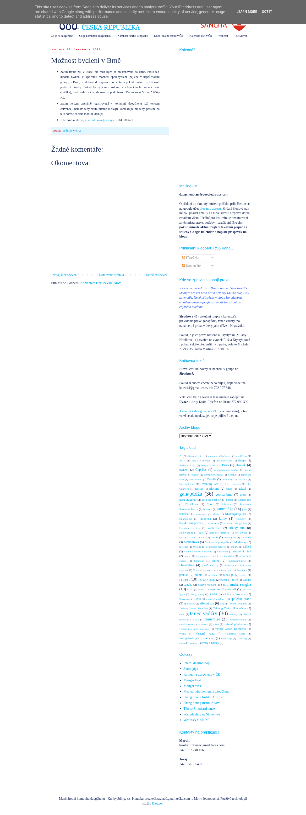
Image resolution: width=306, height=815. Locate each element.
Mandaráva (191, 542)
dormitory (227, 479)
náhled (247, 546)
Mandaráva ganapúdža (217, 542)
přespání (213, 574)
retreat (184, 579)
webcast (209, 638)
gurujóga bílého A (211, 499)
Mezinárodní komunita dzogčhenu (207, 691)
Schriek (213, 594)
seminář (231, 589)
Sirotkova (240, 594)
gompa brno (224, 494)
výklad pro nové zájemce (194, 628)
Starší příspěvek (157, 275)
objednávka (228, 556)
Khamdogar (185, 518)
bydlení (183, 469)
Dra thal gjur (187, 483)
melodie (183, 546)
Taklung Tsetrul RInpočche (229, 608)
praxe (208, 570)
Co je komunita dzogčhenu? (95, 35)
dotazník (242, 479)
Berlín (182, 465)
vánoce (204, 624)
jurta (244, 509)
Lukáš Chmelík (197, 537)
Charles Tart (244, 499)
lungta (214, 537)
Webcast (223, 35)
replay (243, 574)
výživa (182, 633)
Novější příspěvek (64, 275)
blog (203, 465)
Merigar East (192, 680)
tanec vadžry (203, 613)
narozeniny (223, 551)
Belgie (242, 460)
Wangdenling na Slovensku (202, 714)
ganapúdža (190, 494)
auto (193, 460)
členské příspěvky (213, 474)
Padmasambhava (237, 560)
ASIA (182, 460)
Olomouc (199, 560)
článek (195, 474)
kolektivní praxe (190, 523)
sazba (190, 589)
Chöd (210, 504)
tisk (197, 619)
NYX (213, 556)
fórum (229, 488)
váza (216, 624)
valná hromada (187, 624)
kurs (201, 532)
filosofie (214, 488)
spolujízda (189, 603)
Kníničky (241, 518)
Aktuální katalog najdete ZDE (199, 411)
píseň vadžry (210, 565)
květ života (241, 532)
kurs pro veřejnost (219, 532)
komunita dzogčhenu (235, 523)
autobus (206, 460)
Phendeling (186, 565)
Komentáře (191, 266)
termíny (234, 614)
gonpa (243, 494)
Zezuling (242, 638)
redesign (228, 575)
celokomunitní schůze (226, 469)
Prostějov (242, 570)
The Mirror (240, 35)
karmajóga (201, 514)
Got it (267, 12)
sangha (188, 584)
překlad (183, 575)
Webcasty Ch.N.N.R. (198, 720)
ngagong (201, 556)
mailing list (230, 537)
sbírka (201, 589)
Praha (196, 570)
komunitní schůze (189, 528)
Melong (197, 546)
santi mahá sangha (236, 584)
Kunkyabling (186, 532)
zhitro (182, 642)
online (215, 560)
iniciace (226, 504)
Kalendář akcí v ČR (200, 35)
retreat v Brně (206, 579)
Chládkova (191, 504)
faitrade (199, 488)
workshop (226, 638)
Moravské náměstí (216, 546)
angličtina (241, 456)
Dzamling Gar (210, 484)
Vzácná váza (204, 633)
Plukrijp (229, 565)
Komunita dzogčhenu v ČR (202, 674)
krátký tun (237, 528)
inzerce (207, 509)
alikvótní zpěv (195, 456)
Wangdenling (188, 638)
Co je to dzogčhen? (62, 35)
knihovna (205, 518)
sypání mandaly (238, 603)
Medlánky (240, 542)
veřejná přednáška (235, 624)
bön (214, 465)
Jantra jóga (191, 669)
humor (229, 499)
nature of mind (242, 551)
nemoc (187, 556)
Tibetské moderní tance (199, 708)
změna (193, 642)
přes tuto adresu (210, 208)
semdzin (215, 589)
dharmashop (195, 479)
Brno (225, 465)
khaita (216, 514)
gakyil (242, 488)
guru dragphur (188, 499)
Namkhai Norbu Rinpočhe (133, 35)
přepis (198, 575)
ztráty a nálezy (210, 643)
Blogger (157, 803)
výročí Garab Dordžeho (230, 628)
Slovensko (185, 599)
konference (214, 528)
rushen (224, 579)
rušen (235, 579)
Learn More (246, 12)
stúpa (223, 603)
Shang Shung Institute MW (202, 703)
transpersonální (238, 619)
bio (193, 465)
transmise (212, 619)
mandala (246, 537)
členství (232, 474)
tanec (182, 614)
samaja (247, 579)
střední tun (207, 603)
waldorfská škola (234, 633)
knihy (223, 518)
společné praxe (241, 599)
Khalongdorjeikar (235, 514)
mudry (234, 546)
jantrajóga (225, 509)
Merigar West (193, 686)
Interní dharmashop (197, 663)
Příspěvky (190, 257)
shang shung (197, 594)
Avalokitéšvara (224, 460)
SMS (198, 599)
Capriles (201, 469)
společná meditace (216, 599)
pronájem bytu (223, 570)
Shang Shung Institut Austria (203, 697)
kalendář (184, 514)
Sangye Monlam (207, 584)
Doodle (211, 479)
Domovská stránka (111, 275)
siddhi (226, 594)
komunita (213, 523)
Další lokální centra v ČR (168, 35)
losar (182, 537)
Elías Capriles (233, 483)
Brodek (241, 465)
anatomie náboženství (219, 456)
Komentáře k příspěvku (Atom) (101, 283)
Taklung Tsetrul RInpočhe (193, 608)
